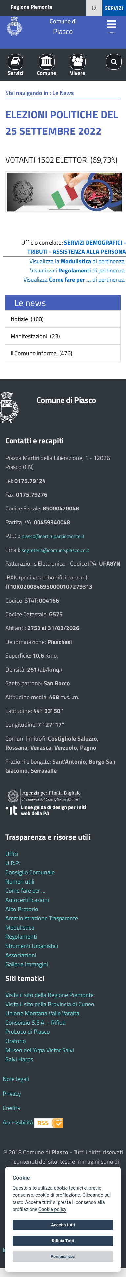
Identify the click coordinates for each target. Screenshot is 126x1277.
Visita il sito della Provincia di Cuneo (49, 1004)
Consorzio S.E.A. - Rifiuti (35, 1022)
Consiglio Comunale (30, 872)
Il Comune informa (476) (40, 353)
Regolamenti (21, 936)
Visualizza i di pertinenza (77, 270)
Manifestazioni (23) (34, 336)
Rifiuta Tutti (63, 1240)
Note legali (16, 1079)
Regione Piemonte (31, 7)
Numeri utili (19, 881)
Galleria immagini (26, 964)
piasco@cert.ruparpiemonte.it (53, 536)
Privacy (12, 1093)
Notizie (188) (26, 319)
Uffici (11, 853)
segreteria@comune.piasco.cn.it (55, 550)
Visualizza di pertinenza (74, 279)
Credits (11, 1107)
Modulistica (19, 927)
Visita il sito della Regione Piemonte (49, 994)
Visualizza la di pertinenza (77, 261)
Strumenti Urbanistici (31, 945)
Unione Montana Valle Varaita (42, 1013)
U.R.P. (12, 863)
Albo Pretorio (21, 909)
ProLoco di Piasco (27, 1031)
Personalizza (63, 1256)
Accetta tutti (63, 1224)
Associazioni (20, 955)
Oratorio (15, 1040)
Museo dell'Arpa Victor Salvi (39, 1050)
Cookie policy (52, 1209)
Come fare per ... (25, 890)
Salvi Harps (19, 1059)
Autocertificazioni (27, 899)
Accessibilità (18, 1122)
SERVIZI (114, 8)
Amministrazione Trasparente (41, 918)
